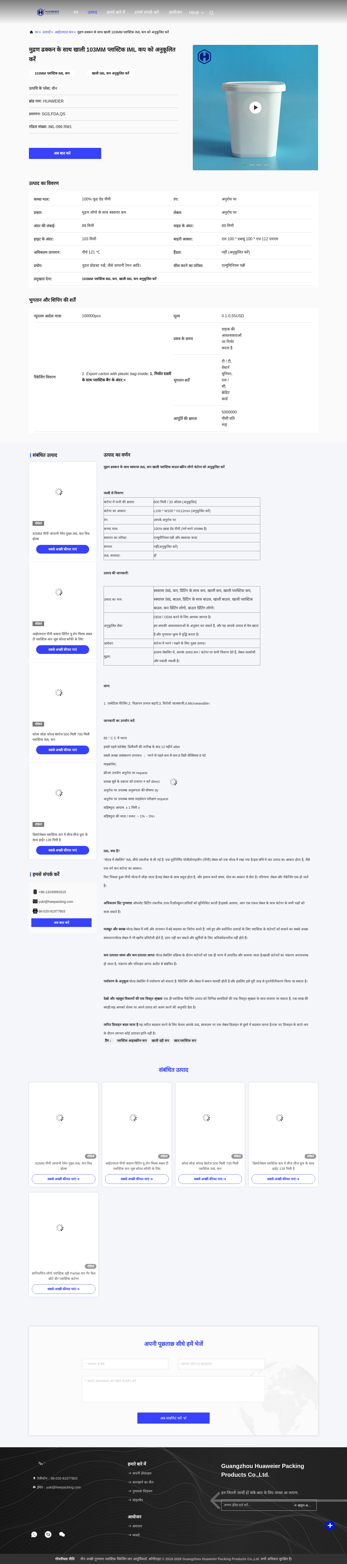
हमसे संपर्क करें (147, 12)
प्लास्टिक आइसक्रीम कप (132, 1041)
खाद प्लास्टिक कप (185, 1041)
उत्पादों (46, 32)
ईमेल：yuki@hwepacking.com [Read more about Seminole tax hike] (56, 1487)
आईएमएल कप (64, 32)
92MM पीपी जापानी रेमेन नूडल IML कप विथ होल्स (63, 1166)
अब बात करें (65, 153)
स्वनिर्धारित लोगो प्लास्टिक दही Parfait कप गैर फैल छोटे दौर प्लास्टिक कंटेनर (63, 1276)
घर (76, 12)
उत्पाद (92, 12)
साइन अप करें (303, 1505)
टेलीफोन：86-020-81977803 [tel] (54, 1478)
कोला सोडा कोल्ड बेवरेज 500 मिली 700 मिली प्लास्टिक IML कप (210, 1166)
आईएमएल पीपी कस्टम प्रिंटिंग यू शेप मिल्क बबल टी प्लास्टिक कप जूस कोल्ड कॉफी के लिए (136, 1166)
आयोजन (175, 12)
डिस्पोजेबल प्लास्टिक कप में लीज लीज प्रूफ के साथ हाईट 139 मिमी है (283, 1166)
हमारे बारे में (116, 12)
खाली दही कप (160, 1041)
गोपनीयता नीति (64, 1559)
